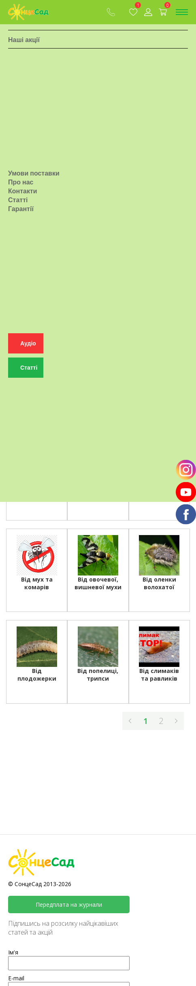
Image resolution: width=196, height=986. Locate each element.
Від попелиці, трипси (97, 674)
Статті (18, 204)
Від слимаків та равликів (159, 674)
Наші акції (24, 42)
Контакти (22, 195)
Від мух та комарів (37, 583)
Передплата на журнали (69, 904)
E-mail (16, 978)
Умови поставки (34, 177)
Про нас (21, 186)
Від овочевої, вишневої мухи (98, 583)
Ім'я (13, 952)
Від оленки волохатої (159, 583)
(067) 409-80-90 (111, 12)
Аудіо (28, 349)
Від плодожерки (36, 674)
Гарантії (21, 213)
